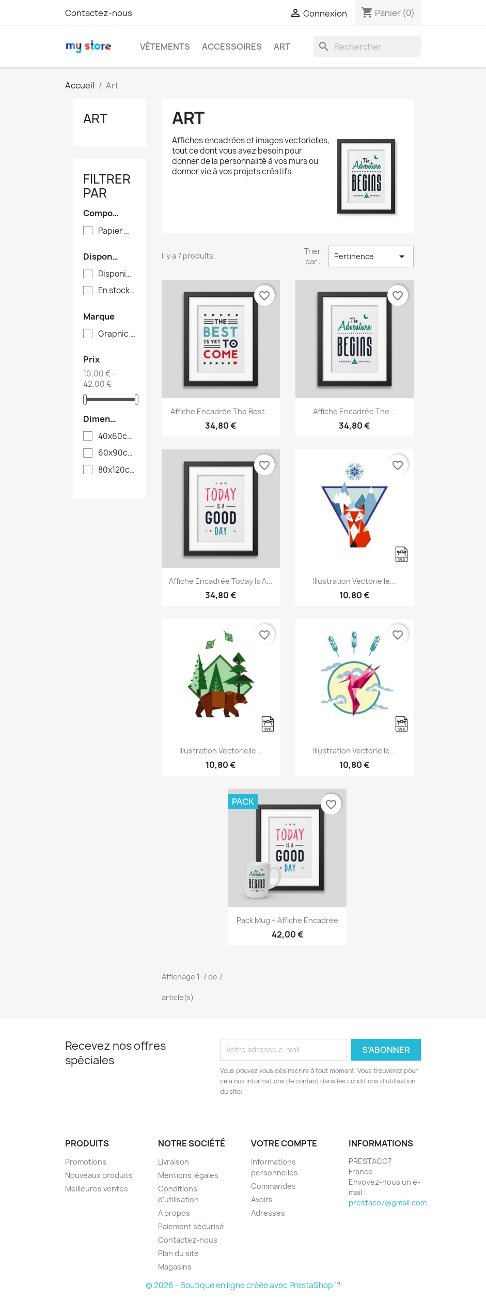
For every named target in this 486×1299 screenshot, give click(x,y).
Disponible (117, 274)
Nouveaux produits (99, 1175)
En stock (117, 290)
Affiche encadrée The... (354, 411)
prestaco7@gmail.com (388, 1202)
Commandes (273, 1186)
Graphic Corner (117, 334)
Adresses (268, 1213)
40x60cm (117, 436)
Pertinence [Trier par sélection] (370, 256)
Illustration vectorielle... (354, 581)
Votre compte (284, 1143)
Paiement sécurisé (191, 1226)
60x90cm (117, 453)
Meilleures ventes (96, 1189)
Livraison (173, 1162)
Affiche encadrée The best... (220, 411)
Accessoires (232, 46)
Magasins (175, 1267)
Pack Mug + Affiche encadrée (287, 920)
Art (282, 46)
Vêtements (165, 46)
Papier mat (117, 231)
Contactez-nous (98, 13)
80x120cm (117, 470)
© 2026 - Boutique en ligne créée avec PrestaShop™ (243, 1285)
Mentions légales (188, 1175)
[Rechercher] (367, 46)
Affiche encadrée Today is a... (221, 581)
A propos (174, 1213)
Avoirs (262, 1199)
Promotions (85, 1162)
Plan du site (178, 1253)
